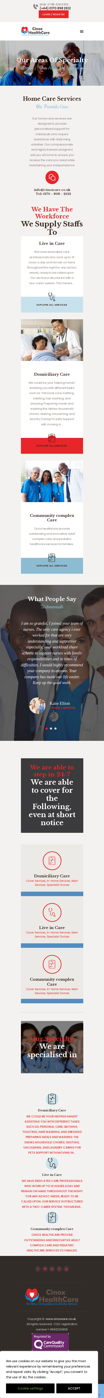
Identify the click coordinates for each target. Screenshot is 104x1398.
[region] (49, 1374)
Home (26, 68)
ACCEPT (74, 1388)
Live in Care (52, 243)
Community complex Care (52, 518)
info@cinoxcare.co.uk (52, 190)
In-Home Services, (59, 881)
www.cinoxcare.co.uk (61, 1319)
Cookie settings (30, 1388)
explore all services (52, 305)
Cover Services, (36, 881)
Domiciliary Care (52, 374)
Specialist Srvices (58, 885)
